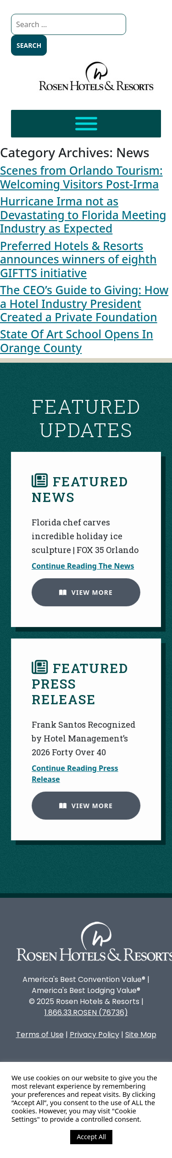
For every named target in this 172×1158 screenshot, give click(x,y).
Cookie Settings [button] (38, 1137)
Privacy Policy (94, 1034)
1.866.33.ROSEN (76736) (86, 1012)
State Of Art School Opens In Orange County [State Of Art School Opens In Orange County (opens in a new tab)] (76, 340)
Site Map (140, 1034)
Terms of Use (40, 1034)
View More (84, 590)
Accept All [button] (91, 1136)
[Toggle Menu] (86, 124)
